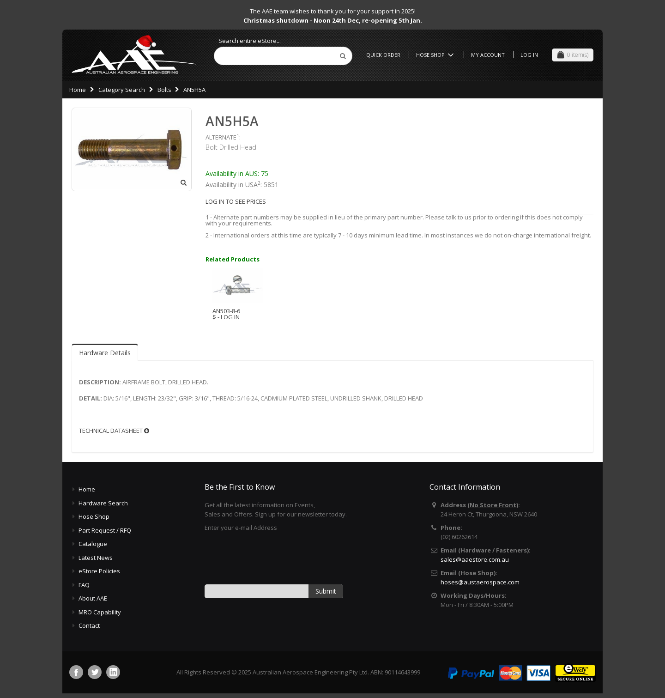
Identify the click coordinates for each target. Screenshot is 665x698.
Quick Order (383, 54)
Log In (529, 54)
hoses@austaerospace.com (480, 582)
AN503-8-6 (226, 311)
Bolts (164, 89)
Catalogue (93, 544)
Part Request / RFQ (105, 530)
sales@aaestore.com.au (475, 559)
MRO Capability (100, 612)
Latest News (96, 557)
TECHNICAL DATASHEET (114, 431)
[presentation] (275, 558)
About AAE (93, 598)
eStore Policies (99, 571)
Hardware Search (103, 503)
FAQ (84, 585)
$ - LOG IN (226, 317)
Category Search (121, 89)
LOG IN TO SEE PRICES (236, 201)
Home (77, 89)
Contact (89, 625)
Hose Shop (436, 54)
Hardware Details (105, 352)
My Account (488, 54)
